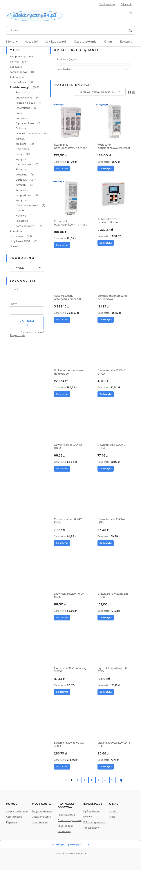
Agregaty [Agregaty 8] (21, 184)
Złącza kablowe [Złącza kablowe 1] (25, 123)
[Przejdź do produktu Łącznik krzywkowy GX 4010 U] (70, 720)
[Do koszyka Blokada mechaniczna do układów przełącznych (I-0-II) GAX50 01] (62, 394)
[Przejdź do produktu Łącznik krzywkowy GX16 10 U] (114, 720)
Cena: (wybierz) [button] (65, 69)
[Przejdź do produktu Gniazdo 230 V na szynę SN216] (70, 646)
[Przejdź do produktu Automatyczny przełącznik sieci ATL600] (114, 197)
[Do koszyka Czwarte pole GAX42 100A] (62, 543)
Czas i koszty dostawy (70, 820)
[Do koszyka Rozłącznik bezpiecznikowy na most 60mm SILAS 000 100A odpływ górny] (62, 245)
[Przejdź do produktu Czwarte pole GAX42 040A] (114, 348)
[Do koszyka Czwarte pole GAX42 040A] (105, 394)
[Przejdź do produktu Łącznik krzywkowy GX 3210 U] (114, 646)
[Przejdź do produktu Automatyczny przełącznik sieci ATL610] (70, 273)
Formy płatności (66, 814)
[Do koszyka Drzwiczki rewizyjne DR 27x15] (105, 617)
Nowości (15, 246)
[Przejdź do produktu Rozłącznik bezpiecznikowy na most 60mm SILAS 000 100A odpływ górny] (70, 198)
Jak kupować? (91, 827)
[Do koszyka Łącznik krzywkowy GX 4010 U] (62, 767)
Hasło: (13, 303)
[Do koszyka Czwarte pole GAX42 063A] (62, 469)
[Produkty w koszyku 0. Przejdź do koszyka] (131, 12)
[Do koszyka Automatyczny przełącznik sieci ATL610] (62, 320)
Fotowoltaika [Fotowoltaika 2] (23, 107)
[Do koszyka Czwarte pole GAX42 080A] (105, 469)
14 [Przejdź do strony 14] (112, 780)
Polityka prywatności (94, 822)
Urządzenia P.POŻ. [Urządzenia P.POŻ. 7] (20, 241)
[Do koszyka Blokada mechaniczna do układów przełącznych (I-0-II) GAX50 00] (105, 320)
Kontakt (113, 811)
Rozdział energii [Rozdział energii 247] (19, 87)
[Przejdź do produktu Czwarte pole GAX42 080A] (114, 422)
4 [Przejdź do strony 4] (91, 780)
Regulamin (11, 822)
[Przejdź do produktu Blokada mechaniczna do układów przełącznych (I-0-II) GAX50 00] (114, 273)
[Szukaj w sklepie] (67, 30)
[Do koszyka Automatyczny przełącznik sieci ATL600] (105, 243)
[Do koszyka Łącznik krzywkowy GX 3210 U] (105, 692)
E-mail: (14, 289)
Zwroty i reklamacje (17, 811)
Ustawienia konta (41, 816)
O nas (112, 816)
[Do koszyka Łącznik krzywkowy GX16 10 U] (105, 767)
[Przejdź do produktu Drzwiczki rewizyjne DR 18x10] (70, 571)
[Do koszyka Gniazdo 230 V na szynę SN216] (62, 692)
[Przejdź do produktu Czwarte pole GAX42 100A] (70, 497)
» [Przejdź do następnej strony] (119, 780)
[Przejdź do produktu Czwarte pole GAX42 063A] (70, 422)
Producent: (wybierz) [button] (68, 59)
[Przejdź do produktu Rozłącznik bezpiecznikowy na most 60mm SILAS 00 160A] (70, 121)
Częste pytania (14, 816)
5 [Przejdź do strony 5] (98, 780)
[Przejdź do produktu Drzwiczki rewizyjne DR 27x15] (114, 571)
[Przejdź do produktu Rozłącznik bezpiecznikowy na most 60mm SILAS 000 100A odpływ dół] (114, 121)
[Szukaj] (130, 30)
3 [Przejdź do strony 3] (84, 780)
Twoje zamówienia (42, 811)
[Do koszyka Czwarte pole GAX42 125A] (105, 543)
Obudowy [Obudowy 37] (21, 179)
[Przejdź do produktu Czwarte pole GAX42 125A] (114, 497)
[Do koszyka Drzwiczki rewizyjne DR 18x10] (62, 617)
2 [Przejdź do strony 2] (77, 780)
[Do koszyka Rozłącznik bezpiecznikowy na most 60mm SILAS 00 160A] (62, 168)
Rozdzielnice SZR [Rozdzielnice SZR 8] (25, 102)
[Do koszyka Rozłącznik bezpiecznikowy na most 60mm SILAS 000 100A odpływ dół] (105, 168)
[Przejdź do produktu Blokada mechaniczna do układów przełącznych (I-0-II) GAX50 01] (70, 348)
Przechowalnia (40, 822)
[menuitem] (15, 41)
